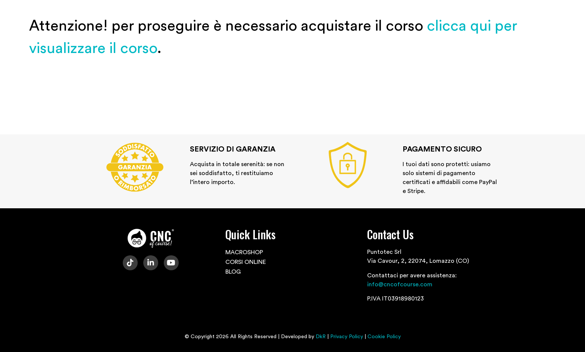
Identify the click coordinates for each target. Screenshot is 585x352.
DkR (321, 336)
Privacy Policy (346, 336)
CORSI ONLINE (245, 262)
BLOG (233, 272)
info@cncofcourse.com (399, 284)
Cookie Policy (384, 336)
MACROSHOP (244, 252)
